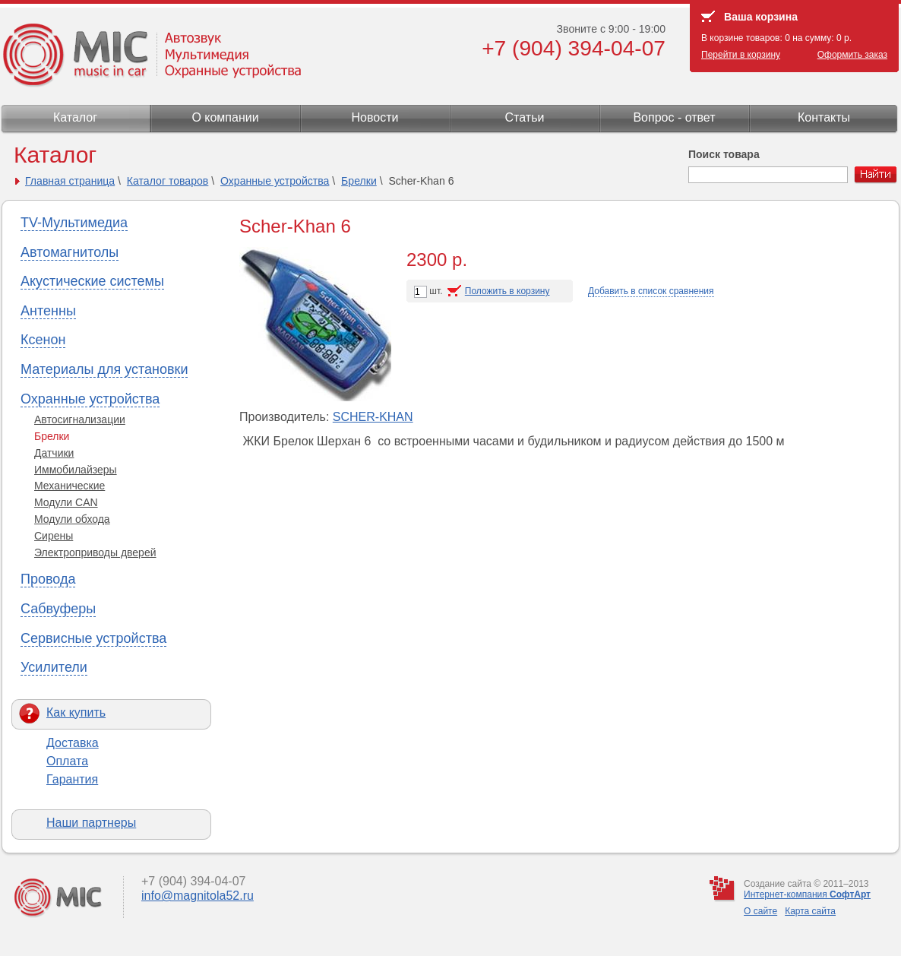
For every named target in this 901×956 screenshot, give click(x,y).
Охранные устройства (274, 181)
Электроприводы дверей (95, 552)
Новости (375, 117)
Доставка (72, 742)
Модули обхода (72, 519)
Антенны (48, 310)
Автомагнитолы (70, 252)
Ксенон (43, 339)
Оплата (67, 761)
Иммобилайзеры (75, 470)
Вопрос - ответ (674, 117)
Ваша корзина (761, 17)
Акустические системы (92, 281)
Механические (69, 486)
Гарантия (72, 779)
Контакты (824, 117)
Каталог (75, 117)
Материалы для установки (104, 369)
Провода (48, 579)
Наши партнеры (91, 822)
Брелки (359, 181)
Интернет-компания (807, 894)
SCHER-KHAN (373, 416)
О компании (224, 117)
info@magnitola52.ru (197, 895)
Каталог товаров (168, 181)
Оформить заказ (852, 54)
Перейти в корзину (740, 54)
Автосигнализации (79, 419)
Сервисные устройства (93, 638)
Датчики (54, 453)
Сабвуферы (58, 608)
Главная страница (70, 181)
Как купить (76, 712)
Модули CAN (66, 502)
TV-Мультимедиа (74, 222)
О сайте (760, 911)
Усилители (54, 667)
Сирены (53, 536)
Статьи (525, 117)
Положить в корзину (507, 291)
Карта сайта (810, 911)
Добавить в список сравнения (651, 291)
